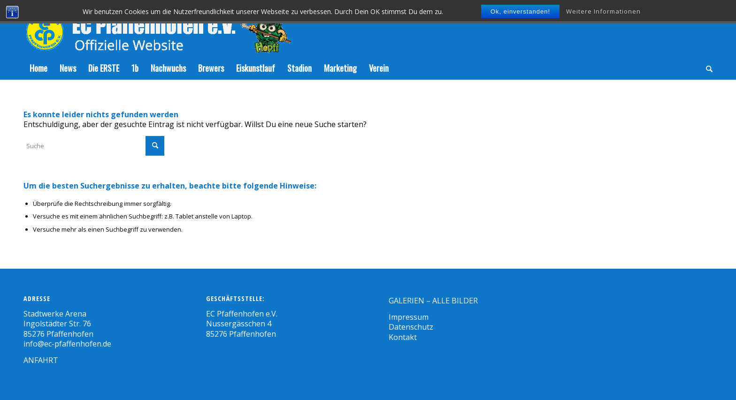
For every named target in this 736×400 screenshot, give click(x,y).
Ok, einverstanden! (520, 11)
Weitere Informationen (603, 11)
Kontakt (403, 337)
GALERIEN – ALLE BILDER (433, 300)
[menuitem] (38, 68)
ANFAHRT (40, 360)
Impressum (409, 317)
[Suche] (706, 68)
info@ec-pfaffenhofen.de (67, 344)
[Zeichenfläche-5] (157, 28)
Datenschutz (411, 327)
